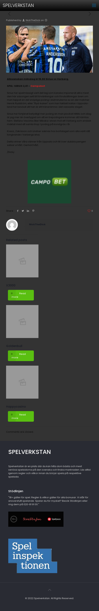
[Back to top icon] (49, 590)
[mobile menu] (94, 5)
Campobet (38, 86)
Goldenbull (14, 346)
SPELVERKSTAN (18, 5)
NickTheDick (33, 20)
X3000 (10, 285)
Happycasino (16, 406)
